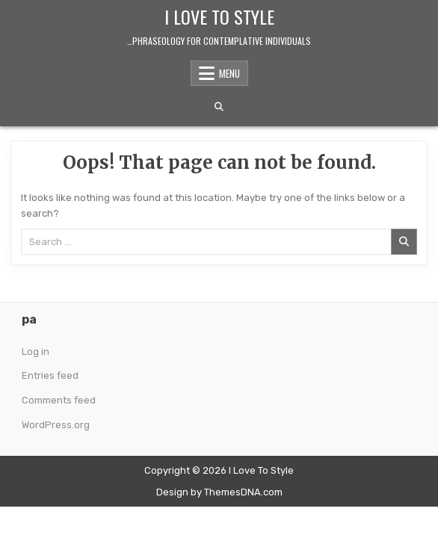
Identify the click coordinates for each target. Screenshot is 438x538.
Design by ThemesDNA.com (219, 492)
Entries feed (50, 375)
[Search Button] (219, 107)
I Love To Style (219, 16)
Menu (229, 73)
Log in (35, 351)
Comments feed (59, 400)
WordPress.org (56, 424)
